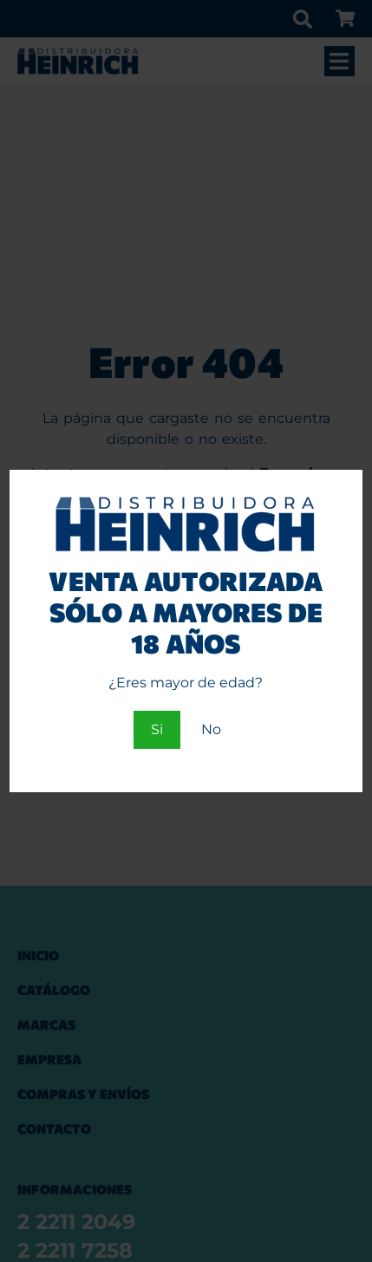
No (211, 729)
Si (157, 729)
